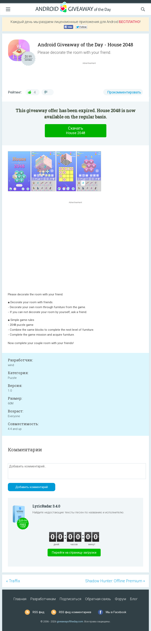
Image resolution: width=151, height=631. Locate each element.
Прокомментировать (124, 92)
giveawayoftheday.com (70, 621)
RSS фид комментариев (75, 612)
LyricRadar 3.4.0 (46, 506)
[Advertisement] (91, 74)
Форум (120, 599)
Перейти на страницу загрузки (74, 552)
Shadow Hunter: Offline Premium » (115, 581)
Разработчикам (43, 599)
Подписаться (70, 599)
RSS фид (38, 612)
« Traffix (13, 581)
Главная (19, 599)
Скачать (75, 130)
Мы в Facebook (116, 612)
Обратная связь (98, 599)
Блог (134, 599)
